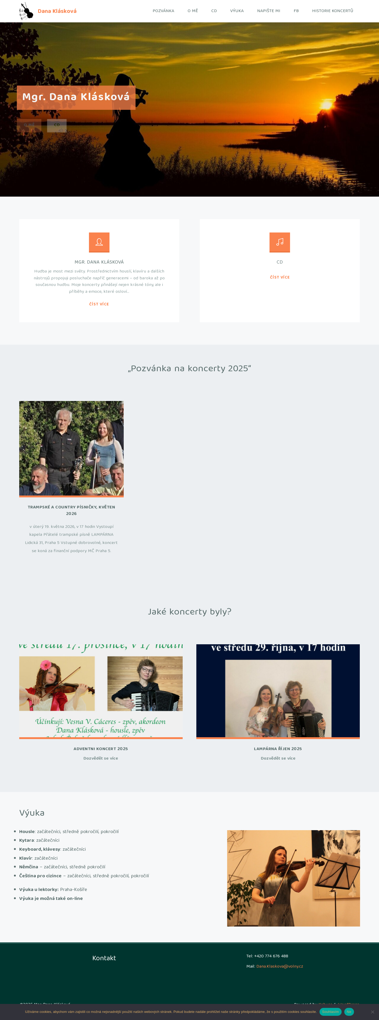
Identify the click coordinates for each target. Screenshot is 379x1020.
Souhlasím (330, 1012)
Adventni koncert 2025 (101, 749)
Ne (349, 1012)
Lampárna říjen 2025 (278, 749)
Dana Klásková (57, 11)
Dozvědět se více (100, 759)
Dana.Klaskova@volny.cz (279, 967)
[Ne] (372, 1011)
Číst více (99, 305)
